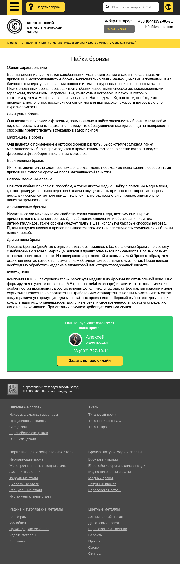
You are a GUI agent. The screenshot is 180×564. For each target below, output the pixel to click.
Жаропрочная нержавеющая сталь (37, 466)
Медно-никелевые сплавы (109, 472)
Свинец (94, 553)
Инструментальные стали (30, 496)
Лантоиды (17, 541)
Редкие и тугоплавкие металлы (36, 509)
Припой (94, 541)
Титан (93, 407)
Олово (93, 547)
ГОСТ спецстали (22, 439)
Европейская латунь (104, 490)
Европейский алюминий (107, 529)
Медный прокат (101, 478)
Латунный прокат (102, 484)
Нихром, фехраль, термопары (33, 414)
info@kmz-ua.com (159, 27)
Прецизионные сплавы (27, 421)
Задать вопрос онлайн (90, 360)
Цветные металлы (104, 509)
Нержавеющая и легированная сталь (41, 452)
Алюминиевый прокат (106, 517)
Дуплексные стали (24, 484)
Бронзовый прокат (103, 459)
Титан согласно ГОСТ (105, 421)
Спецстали (18, 427)
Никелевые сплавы (26, 407)
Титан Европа (99, 427)
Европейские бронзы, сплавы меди (116, 466)
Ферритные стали (23, 478)
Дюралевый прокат (103, 523)
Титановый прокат (103, 414)
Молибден (17, 523)
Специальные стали (25, 490)
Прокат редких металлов (29, 529)
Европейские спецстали (28, 433)
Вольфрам (17, 517)
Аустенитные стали (25, 472)
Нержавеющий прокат (27, 459)
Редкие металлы (22, 535)
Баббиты (95, 535)
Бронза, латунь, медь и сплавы (115, 452)
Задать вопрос (48, 7)
